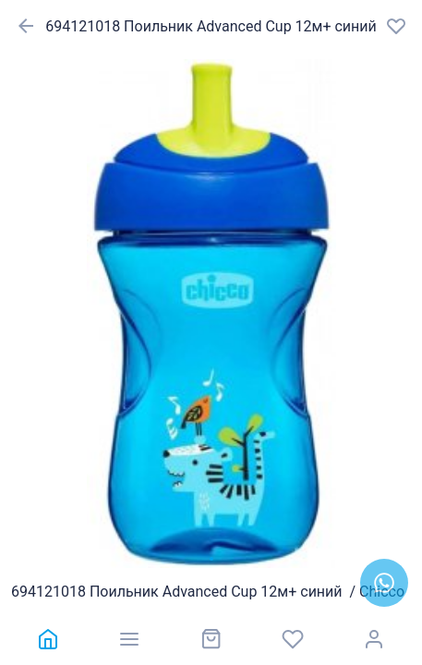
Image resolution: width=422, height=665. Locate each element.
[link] (48, 639)
